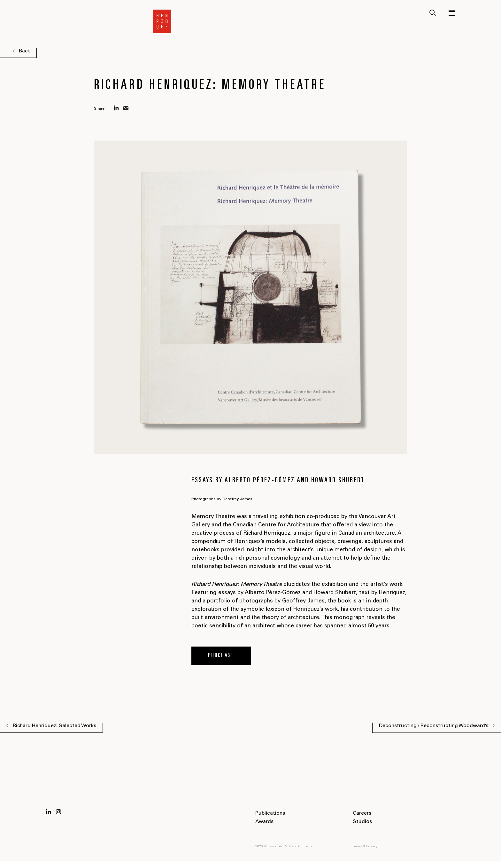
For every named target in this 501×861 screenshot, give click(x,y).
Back (24, 51)
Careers (362, 813)
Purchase (221, 656)
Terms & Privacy (365, 846)
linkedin (116, 108)
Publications (270, 813)
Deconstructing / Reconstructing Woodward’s (433, 725)
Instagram (58, 811)
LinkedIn (48, 811)
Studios (362, 821)
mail (125, 108)
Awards (264, 821)
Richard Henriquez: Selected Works (54, 725)
